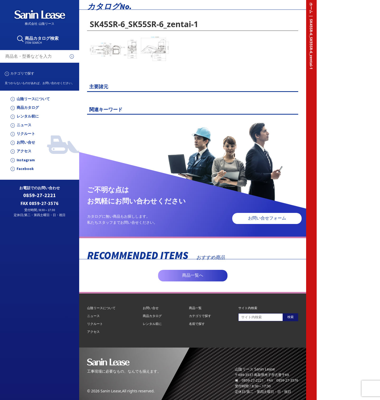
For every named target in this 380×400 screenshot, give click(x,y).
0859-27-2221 (39, 195)
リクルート (26, 133)
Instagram (26, 160)
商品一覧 (195, 308)
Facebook (25, 168)
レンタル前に (28, 116)
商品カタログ (28, 107)
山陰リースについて (33, 98)
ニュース (24, 125)
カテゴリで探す (22, 73)
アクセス (24, 151)
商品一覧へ (192, 275)
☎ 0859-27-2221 (249, 380)
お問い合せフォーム (267, 218)
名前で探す (197, 323)
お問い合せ (26, 142)
